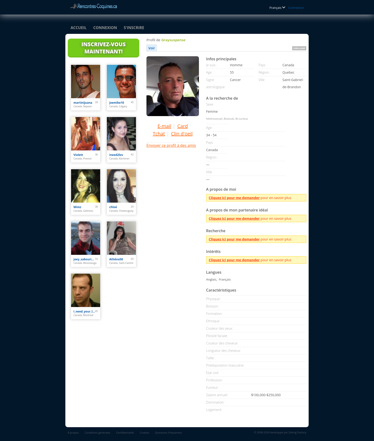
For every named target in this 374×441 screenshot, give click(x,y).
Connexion (296, 7)
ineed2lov (116, 155)
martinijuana (82, 103)
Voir (151, 48)
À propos (73, 432)
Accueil (79, 27)
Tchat (159, 133)
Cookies (144, 432)
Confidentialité (125, 432)
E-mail (164, 126)
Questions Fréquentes (168, 432)
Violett (78, 155)
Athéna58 (116, 259)
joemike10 (116, 103)
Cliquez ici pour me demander (234, 197)
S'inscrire (134, 27)
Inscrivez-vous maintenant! (103, 48)
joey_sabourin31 (84, 259)
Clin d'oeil (181, 133)
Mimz (77, 207)
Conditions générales (97, 432)
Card (182, 126)
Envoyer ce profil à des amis (171, 145)
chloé (113, 207)
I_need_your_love (84, 311)
